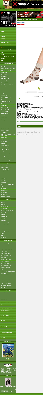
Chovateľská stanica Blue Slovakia (8, 386)
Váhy (2, 99)
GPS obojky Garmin (5, 149)
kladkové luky (4, 297)
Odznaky (3, 91)
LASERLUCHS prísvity (5, 169)
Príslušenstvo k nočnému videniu (8, 184)
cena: (3, 54)
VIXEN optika (3, 178)
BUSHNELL (3, 220)
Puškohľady (3, 182)
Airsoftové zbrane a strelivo (6, 124)
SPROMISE (3, 227)
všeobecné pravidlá (6, 332)
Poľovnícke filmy (4, 74)
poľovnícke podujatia (7, 308)
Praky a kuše (3, 86)
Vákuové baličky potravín (6, 97)
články (3, 36)
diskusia (3, 34)
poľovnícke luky (4, 299)
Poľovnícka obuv (4, 251)
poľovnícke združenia (7, 318)
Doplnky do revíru (4, 111)
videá (2, 31)
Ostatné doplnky (4, 76)
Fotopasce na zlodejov (5, 222)
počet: (2, 52)
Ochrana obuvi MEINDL (6, 259)
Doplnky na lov (4, 72)
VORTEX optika (4, 190)
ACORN (2, 233)
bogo (8, 359)
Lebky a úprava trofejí (5, 78)
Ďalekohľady (3, 174)
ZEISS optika (3, 188)
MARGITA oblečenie (5, 277)
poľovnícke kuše (4, 292)
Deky (2, 269)
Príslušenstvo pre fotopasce (7, 210)
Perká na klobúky (4, 247)
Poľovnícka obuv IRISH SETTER (8, 271)
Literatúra (3, 115)
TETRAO (3, 287)
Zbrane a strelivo (4, 113)
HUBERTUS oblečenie (5, 279)
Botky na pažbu (4, 137)
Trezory (2, 103)
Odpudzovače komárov (6, 151)
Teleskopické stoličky (5, 126)
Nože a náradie (4, 132)
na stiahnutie (4, 326)
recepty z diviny (5, 315)
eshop (2, 47)
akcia (21, 24)
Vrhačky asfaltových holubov (7, 122)
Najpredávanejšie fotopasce (7, 225)
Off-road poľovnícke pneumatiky (7, 160)
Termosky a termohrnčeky (6, 156)
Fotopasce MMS (4, 216)
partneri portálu (5, 330)
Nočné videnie (4, 165)
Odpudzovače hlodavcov (6, 101)
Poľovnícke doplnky (5, 245)
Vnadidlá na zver (4, 107)
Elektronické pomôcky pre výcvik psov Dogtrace (8, 135)
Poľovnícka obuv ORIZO (6, 253)
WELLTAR (3, 235)
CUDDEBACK (4, 208)
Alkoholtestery (4, 95)
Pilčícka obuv (3, 257)
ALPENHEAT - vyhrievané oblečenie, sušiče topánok (6, 274)
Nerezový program (5, 119)
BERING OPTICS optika (6, 167)
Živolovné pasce (4, 82)
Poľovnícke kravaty (5, 263)
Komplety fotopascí (5, 231)
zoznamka (3, 320)
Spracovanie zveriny (5, 109)
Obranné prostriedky (5, 145)
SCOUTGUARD (4, 206)
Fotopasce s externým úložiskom (8, 229)
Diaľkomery (3, 180)
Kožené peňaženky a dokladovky (8, 68)
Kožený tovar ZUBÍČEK (6, 70)
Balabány (3, 139)
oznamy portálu (5, 324)
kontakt (3, 337)
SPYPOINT (3, 214)
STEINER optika (4, 176)
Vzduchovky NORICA (5, 128)
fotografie (4, 29)
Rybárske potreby (4, 141)
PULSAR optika (4, 192)
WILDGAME (3, 212)
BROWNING (3, 237)
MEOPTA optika (4, 194)
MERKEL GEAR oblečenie (6, 285)
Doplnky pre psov (4, 105)
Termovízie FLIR (4, 143)
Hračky (2, 93)
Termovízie (3, 186)
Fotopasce (3, 202)
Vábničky (3, 66)
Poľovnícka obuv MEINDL (6, 249)
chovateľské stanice (6, 313)
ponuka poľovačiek (6, 44)
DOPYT (2, 304)
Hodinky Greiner (4, 281)
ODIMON (8, 366)
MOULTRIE (3, 204)
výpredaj (21, 22)
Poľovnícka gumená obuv (6, 255)
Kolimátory (3, 172)
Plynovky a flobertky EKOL (6, 130)
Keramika (3, 89)
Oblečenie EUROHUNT (6, 265)
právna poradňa (5, 310)
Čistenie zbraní (4, 80)
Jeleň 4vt (8, 358)
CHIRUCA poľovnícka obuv (6, 261)
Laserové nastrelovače (5, 196)
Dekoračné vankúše (5, 158)
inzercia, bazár (5, 42)
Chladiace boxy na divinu (6, 154)
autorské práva (5, 334)
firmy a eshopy (5, 302)
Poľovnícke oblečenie (5, 267)
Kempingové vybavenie (6, 147)
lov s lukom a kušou (5, 295)
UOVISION (3, 218)
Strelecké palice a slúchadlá (7, 84)
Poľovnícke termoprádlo (6, 283)
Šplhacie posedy (4, 117)
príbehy (3, 38)
